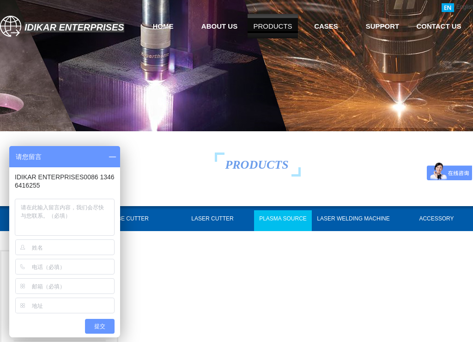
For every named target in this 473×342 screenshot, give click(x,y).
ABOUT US (219, 26)
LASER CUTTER (212, 218)
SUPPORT (383, 26)
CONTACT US (438, 26)
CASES (326, 26)
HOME (163, 26)
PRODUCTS (272, 26)
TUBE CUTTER (129, 218)
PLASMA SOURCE (283, 218)
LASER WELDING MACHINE (353, 218)
